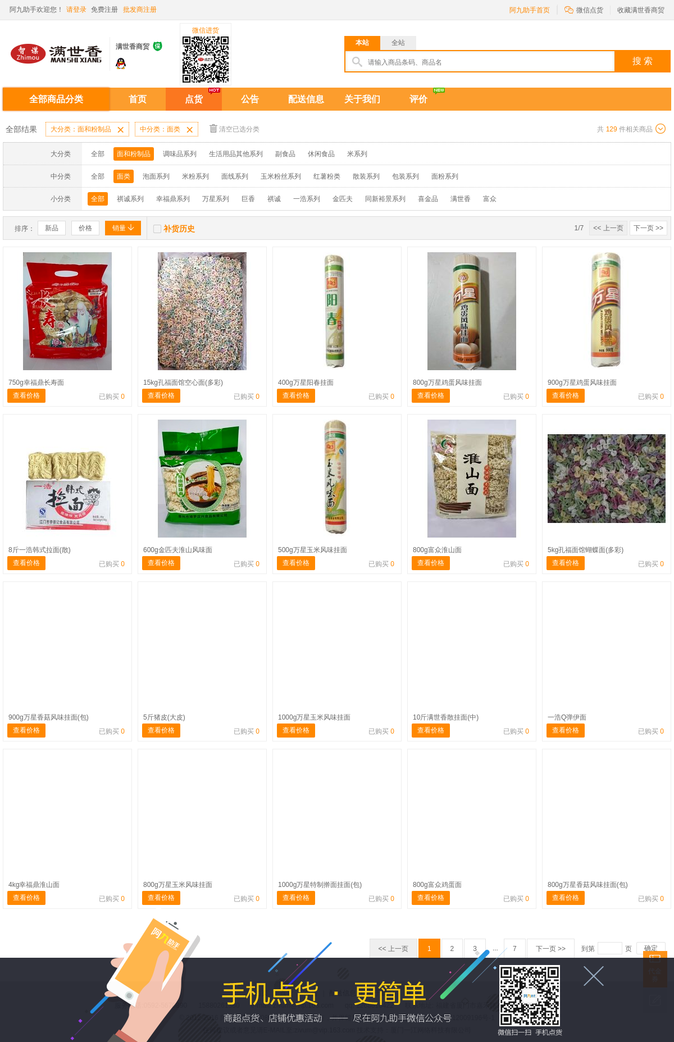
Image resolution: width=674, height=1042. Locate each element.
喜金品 (428, 199)
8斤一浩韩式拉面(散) (39, 550)
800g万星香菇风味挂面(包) (588, 885)
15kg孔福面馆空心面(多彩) (183, 382)
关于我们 (362, 99)
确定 (651, 948)
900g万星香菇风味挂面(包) (48, 717)
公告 (250, 99)
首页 (138, 99)
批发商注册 (140, 9)
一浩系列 (306, 199)
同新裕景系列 (385, 199)
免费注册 (104, 9)
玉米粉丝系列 (281, 176)
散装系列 (366, 176)
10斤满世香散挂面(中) (446, 717)
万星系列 (215, 199)
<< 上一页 (608, 228)
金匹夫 (343, 199)
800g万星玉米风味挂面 (177, 885)
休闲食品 (321, 154)
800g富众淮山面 (437, 550)
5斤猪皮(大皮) (164, 717)
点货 (194, 99)
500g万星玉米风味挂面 (312, 550)
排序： (25, 229)
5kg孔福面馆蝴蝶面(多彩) (585, 550)
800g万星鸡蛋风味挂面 (447, 382)
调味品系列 (180, 154)
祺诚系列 (130, 199)
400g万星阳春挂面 (306, 382)
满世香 (460, 199)
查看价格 (26, 395)
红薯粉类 (326, 176)
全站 (398, 43)
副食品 (285, 154)
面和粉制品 (134, 154)
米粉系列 (195, 176)
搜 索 (642, 61)
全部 (97, 154)
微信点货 (583, 9)
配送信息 (306, 99)
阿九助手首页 (529, 10)
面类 (123, 176)
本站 (362, 43)
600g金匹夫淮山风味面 (177, 550)
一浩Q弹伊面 (567, 717)
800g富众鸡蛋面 (437, 885)
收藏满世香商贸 (640, 10)
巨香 (248, 199)
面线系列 (234, 176)
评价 (418, 99)
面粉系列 (444, 176)
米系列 (357, 154)
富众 (490, 199)
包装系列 (405, 176)
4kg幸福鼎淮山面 (34, 885)
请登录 (76, 9)
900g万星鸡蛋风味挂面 (582, 382)
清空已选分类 (234, 128)
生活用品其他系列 (236, 154)
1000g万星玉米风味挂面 (314, 717)
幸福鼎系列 (173, 199)
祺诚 (274, 199)
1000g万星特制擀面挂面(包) (320, 885)
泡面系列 (156, 176)
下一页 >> (648, 228)
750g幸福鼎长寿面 (36, 382)
